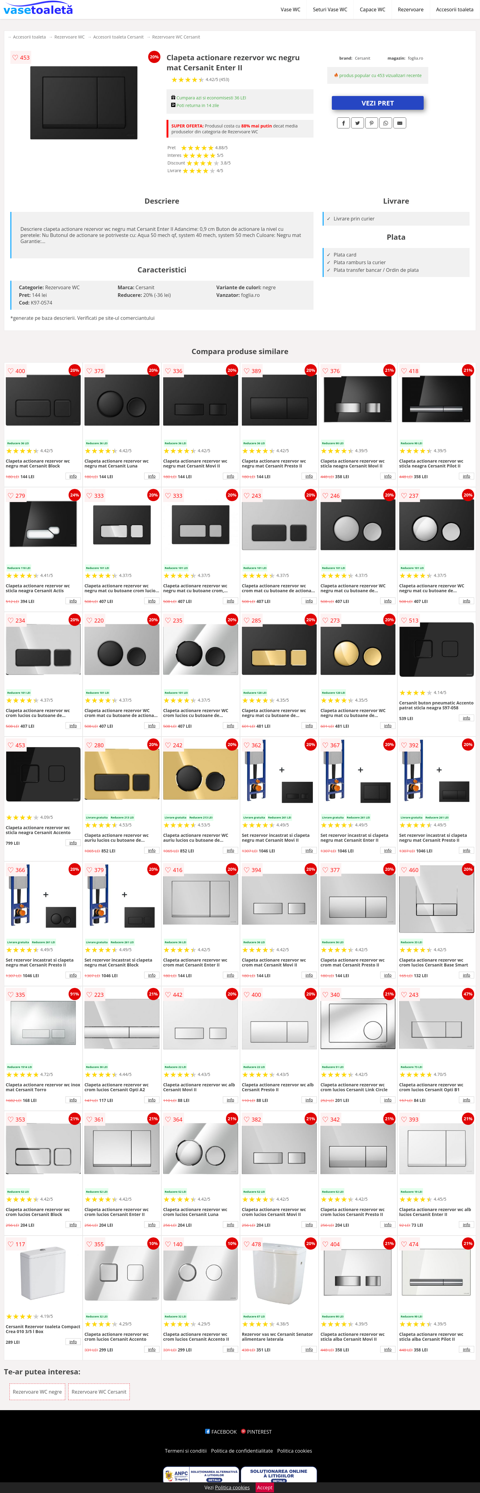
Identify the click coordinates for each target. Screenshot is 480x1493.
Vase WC (290, 9)
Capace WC (372, 9)
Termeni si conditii (186, 1450)
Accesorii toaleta (455, 9)
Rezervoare (411, 9)
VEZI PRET (378, 102)
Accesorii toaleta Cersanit (118, 37)
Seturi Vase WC (330, 9)
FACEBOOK (221, 1431)
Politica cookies (294, 1450)
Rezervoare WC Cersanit (176, 37)
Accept (264, 1487)
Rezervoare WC (69, 37)
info (73, 476)
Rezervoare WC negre (37, 1391)
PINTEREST (256, 1431)
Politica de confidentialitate (242, 1450)
